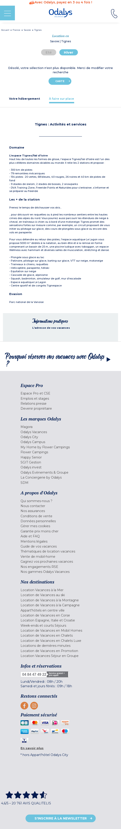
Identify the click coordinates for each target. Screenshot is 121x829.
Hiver (68, 52)
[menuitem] (60, 393)
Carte (60, 81)
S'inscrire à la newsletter (61, 818)
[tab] (24, 98)
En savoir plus (32, 748)
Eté (49, 52)
